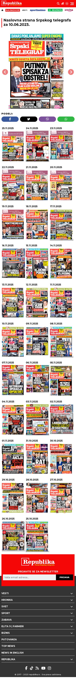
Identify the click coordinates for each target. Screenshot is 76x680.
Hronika (38, 600)
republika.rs (34, 674)
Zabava (38, 619)
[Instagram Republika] (49, 668)
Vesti (24, 10)
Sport (38, 613)
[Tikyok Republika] (32, 668)
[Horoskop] (67, 3)
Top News (8, 646)
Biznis (38, 633)
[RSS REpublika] (43, 668)
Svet (38, 606)
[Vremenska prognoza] (62, 3)
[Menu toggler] (72, 4)
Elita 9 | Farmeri (38, 626)
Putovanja (9, 639)
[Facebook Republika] (26, 668)
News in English (12, 652)
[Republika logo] (12, 3)
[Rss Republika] (38, 668)
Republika (38, 659)
